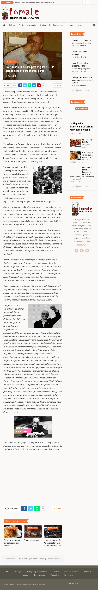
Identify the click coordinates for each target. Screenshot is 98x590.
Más (78, 25)
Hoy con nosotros (56, 25)
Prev (73, 91)
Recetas (43, 25)
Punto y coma (11, 62)
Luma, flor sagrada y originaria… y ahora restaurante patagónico (81, 66)
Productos (54, 575)
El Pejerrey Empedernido (27, 25)
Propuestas (68, 575)
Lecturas (70, 25)
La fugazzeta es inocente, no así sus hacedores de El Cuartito (82, 80)
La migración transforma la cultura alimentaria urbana (34, 2)
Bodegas (12, 25)
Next (79, 91)
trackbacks (37, 559)
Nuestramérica (81, 108)
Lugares (25, 575)
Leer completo (82, 245)
